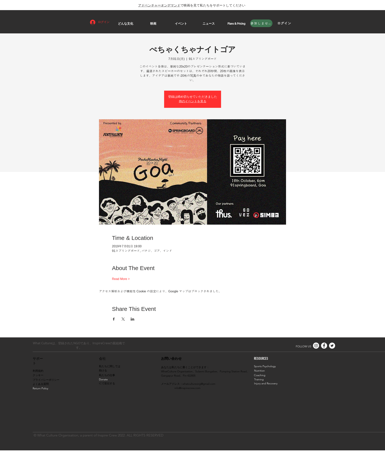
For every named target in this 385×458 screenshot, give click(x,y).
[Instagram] (316, 346)
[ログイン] (284, 23)
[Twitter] (332, 346)
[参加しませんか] (261, 23)
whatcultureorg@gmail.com (198, 383)
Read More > (121, 279)
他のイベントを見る (192, 101)
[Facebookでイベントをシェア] (114, 319)
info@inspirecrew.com (187, 388)
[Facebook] (324, 346)
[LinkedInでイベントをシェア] (132, 319)
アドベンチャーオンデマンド (159, 5)
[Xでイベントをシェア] (123, 319)
